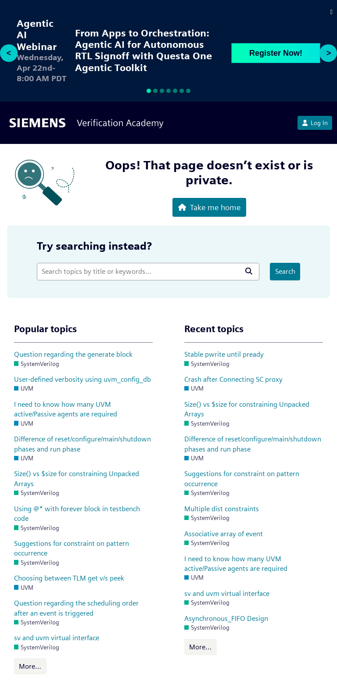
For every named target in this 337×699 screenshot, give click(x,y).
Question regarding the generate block (73, 354)
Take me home (209, 207)
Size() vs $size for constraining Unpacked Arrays (76, 479)
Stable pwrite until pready (224, 354)
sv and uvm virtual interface (56, 638)
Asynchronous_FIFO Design (226, 618)
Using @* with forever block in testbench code (77, 514)
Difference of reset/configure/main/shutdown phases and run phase (82, 444)
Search (285, 271)
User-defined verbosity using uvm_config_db (82, 379)
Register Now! (275, 53)
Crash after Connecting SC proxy (233, 379)
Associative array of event (223, 534)
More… (30, 666)
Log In (315, 122)
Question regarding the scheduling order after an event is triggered (76, 608)
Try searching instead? (94, 246)
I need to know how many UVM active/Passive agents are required (65, 409)
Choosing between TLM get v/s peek (69, 578)
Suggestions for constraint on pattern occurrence (71, 548)
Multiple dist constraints (221, 509)
